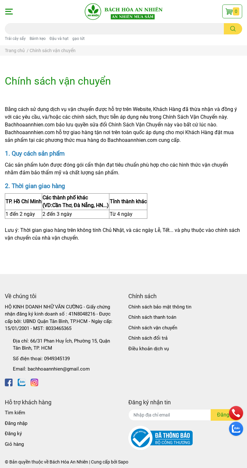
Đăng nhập (16, 423)
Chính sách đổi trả (148, 338)
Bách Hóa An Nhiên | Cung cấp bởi (84, 461)
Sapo (123, 461)
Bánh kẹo (38, 38)
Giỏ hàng (14, 444)
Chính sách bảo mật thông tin (159, 307)
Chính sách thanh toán (152, 317)
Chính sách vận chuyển (58, 81)
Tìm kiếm (15, 413)
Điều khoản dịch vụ (148, 349)
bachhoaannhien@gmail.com (59, 369)
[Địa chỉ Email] (185, 415)
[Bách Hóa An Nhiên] (123, 11)
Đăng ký (13, 433)
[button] (9, 11)
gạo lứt (78, 38)
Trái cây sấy (15, 38)
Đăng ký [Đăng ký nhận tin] (226, 415)
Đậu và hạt (59, 38)
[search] (233, 28)
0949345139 (57, 359)
